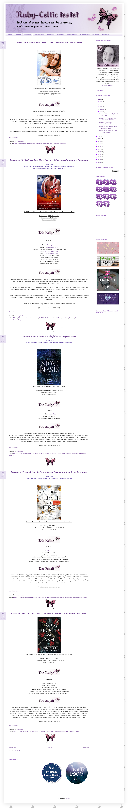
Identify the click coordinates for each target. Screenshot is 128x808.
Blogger (67, 798)
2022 (99, 136)
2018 (99, 146)
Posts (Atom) (19, 751)
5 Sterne (20, 453)
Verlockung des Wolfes (51, 247)
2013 (99, 159)
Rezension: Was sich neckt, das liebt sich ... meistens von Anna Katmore (49, 42)
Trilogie (15, 455)
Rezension (56, 143)
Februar (102, 109)
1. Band (15, 731)
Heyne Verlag (44, 597)
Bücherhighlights (84, 34)
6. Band (20, 318)
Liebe (50, 143)
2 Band (15, 453)
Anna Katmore (22, 143)
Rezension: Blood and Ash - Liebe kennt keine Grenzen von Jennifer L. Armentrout (49, 613)
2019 (99, 144)
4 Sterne (15, 143)
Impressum (105, 34)
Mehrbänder (65, 318)
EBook (59, 318)
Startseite (9, 34)
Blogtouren (60, 34)
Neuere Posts (12, 747)
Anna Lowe (26, 318)
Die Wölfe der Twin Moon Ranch (48, 318)
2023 (99, 99)
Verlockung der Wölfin (51, 253)
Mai (101, 101)
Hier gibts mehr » (13, 137)
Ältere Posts (85, 747)
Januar (101, 112)
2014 (99, 157)
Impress (47, 453)
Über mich (18, 34)
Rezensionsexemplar (80, 318)
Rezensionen (27, 34)
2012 (99, 162)
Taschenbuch (62, 143)
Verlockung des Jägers (51, 245)
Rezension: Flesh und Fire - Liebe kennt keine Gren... (108, 127)
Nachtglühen (53, 453)
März (101, 106)
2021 (99, 139)
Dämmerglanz (52, 414)
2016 (99, 152)
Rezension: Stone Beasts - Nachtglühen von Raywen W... (108, 123)
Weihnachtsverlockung (15, 320)
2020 (99, 141)
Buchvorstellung (30, 143)
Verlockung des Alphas (51, 251)
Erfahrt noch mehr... (107, 85)
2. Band (15, 597)
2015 (99, 154)
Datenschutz (95, 34)
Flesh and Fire (36, 597)
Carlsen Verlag (36, 453)
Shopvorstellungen (39, 34)
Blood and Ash (51, 551)
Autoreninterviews (71, 34)
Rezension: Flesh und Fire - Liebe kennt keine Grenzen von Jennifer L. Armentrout (49, 472)
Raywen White (61, 453)
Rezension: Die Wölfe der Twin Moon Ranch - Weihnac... (107, 119)
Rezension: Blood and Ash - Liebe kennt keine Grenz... (108, 131)
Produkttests (50, 34)
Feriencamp (46, 143)
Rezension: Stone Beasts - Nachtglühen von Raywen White (49, 336)
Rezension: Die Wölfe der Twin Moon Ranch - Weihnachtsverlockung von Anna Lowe (49, 160)
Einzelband (39, 143)
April (101, 104)
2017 (99, 149)
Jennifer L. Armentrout (54, 597)
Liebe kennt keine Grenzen (68, 597)
